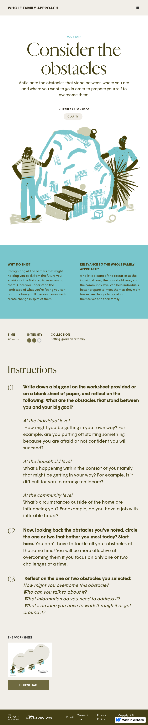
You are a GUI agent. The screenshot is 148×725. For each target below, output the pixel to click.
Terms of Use (82, 717)
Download (28, 685)
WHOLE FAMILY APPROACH (33, 7)
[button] (108, 8)
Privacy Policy (102, 717)
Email (70, 717)
